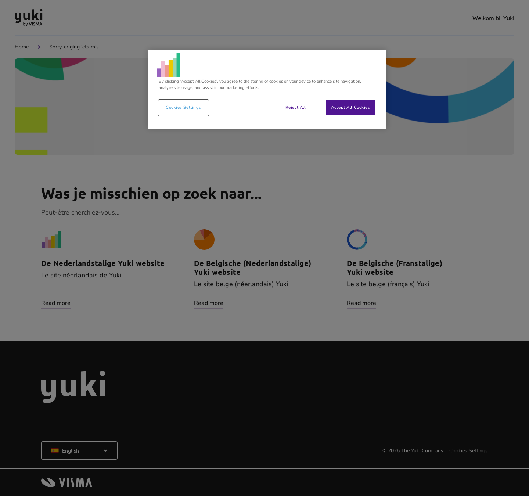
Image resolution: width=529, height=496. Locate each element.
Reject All (295, 107)
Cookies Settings (183, 107)
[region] (267, 89)
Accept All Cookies (350, 107)
